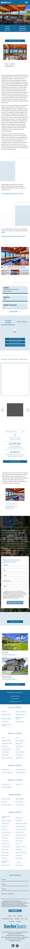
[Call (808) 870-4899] (28, 2)
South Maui (4, 359)
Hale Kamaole (19, 840)
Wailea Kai (4, 711)
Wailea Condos (23, 359)
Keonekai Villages (6, 820)
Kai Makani (4, 858)
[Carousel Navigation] (15, 416)
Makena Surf (19, 784)
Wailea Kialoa (5, 721)
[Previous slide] (2, 256)
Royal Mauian (19, 865)
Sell (26, 919)
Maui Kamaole (19, 838)
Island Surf (4, 826)
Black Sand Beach (20, 769)
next (27, 410)
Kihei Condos (15, 812)
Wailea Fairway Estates (19, 718)
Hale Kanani (19, 855)
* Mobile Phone (7, 580)
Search (20, 916)
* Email (5, 575)
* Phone (3, 889)
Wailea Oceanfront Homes (7, 725)
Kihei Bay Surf (5, 823)
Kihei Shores (5, 829)
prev (2, 410)
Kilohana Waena (6, 799)
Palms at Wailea (20, 752)
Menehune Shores (21, 846)
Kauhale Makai (5, 846)
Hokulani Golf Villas (21, 829)
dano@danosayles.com (15, 701)
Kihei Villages (19, 858)
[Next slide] (27, 256)
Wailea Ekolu (19, 755)
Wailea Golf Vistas (6, 714)
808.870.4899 (15, 698)
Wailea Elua (5, 746)
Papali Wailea (5, 755)
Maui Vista (18, 843)
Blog (14, 916)
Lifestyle (11, 921)
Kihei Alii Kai (19, 820)
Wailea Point (19, 743)
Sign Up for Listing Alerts (15, 345)
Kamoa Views (19, 817)
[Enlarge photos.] (27, 248)
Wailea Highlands (20, 714)
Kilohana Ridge (20, 799)
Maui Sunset (5, 849)
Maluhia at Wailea (6, 718)
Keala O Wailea (20, 740)
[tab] (8, 322)
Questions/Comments (7, 893)
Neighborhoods (7, 919)
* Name (5, 586)
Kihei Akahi (4, 838)
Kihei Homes (15, 794)
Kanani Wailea (5, 752)
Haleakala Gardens (21, 826)
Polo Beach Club (6, 784)
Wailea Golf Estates (21, 711)
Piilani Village (19, 801)
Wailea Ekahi (19, 746)
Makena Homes (15, 765)
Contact (18, 921)
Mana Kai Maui (5, 835)
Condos (16, 919)
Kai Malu (18, 749)
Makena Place (5, 769)
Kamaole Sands (20, 832)
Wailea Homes (15, 707)
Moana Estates (19, 804)
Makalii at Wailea (6, 740)
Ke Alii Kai (4, 801)
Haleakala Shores (6, 832)
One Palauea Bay (20, 772)
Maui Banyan (5, 840)
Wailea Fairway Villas (7, 757)
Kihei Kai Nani (5, 855)
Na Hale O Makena (7, 787)
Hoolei (3, 737)
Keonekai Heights (6, 804)
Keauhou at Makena (7, 772)
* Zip (4, 570)
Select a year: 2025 (11, 431)
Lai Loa (17, 737)
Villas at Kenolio (6, 865)
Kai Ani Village (5, 852)
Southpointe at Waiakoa (6, 861)
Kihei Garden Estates (21, 823)
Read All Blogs (15, 621)
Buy (22, 919)
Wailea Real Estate (13, 359)
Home (9, 916)
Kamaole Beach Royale (6, 817)
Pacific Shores (5, 843)
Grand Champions (6, 749)
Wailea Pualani (19, 721)
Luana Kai (18, 862)
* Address (5, 565)
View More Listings (15, 40)
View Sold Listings (15, 342)
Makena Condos (15, 780)
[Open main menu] (26, 2)
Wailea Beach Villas (7, 743)
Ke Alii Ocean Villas (20, 835)
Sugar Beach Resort (21, 852)
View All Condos (15, 684)
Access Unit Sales (15, 461)
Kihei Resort (19, 849)
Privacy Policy (16, 598)
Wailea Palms (19, 757)
